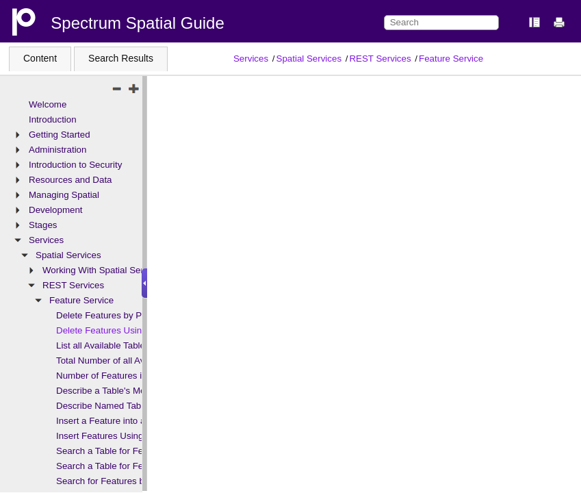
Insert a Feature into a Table (113, 421)
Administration (57, 149)
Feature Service (451, 58)
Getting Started (59, 134)
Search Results (120, 58)
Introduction (53, 119)
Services (250, 58)
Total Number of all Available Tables (128, 360)
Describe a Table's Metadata (113, 390)
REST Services (380, 58)
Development (56, 210)
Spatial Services (309, 58)
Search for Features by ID (108, 481)
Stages (43, 225)
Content (40, 58)
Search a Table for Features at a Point (132, 451)
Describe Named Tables (104, 406)
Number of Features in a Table (117, 375)
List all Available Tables (103, 345)
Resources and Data (70, 180)
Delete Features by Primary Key (120, 315)
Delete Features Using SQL (112, 330)
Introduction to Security (75, 165)
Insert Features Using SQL (110, 436)
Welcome (47, 104)
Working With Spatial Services (103, 270)
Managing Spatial (64, 195)
